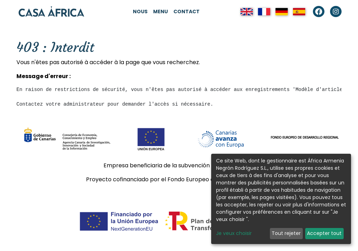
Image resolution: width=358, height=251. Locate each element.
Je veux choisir (234, 233)
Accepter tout (324, 233)
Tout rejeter (286, 233)
